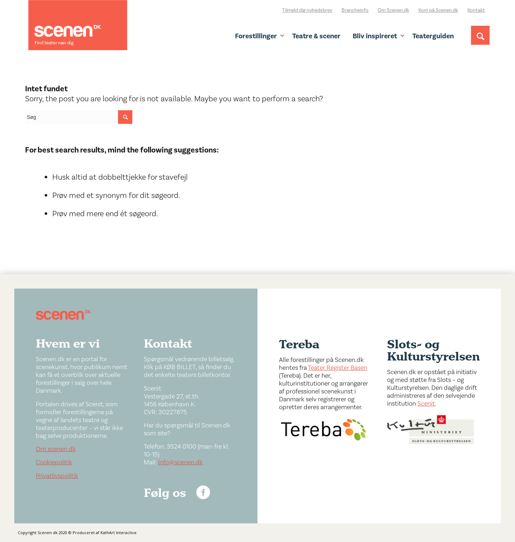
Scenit (426, 404)
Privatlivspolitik (57, 476)
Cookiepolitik (54, 462)
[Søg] (480, 42)
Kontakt (476, 10)
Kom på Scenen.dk (438, 10)
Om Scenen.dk (393, 10)
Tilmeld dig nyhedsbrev (307, 10)
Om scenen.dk (56, 449)
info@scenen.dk (180, 462)
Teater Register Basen (337, 368)
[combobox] (78, 117)
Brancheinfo (355, 10)
